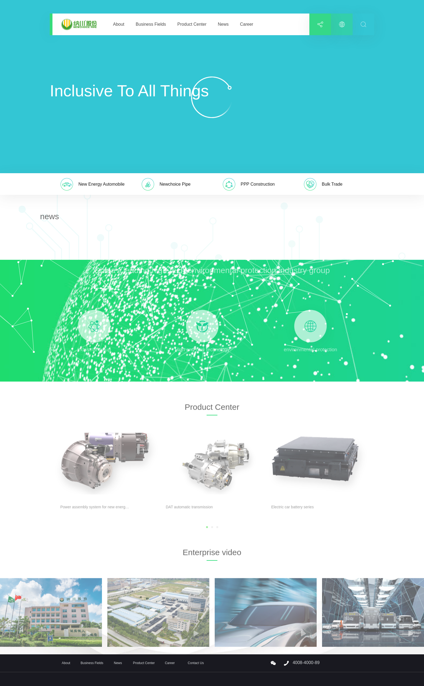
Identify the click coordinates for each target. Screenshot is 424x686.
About (118, 24)
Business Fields (151, 24)
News (223, 24)
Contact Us (196, 663)
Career (246, 24)
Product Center (192, 24)
